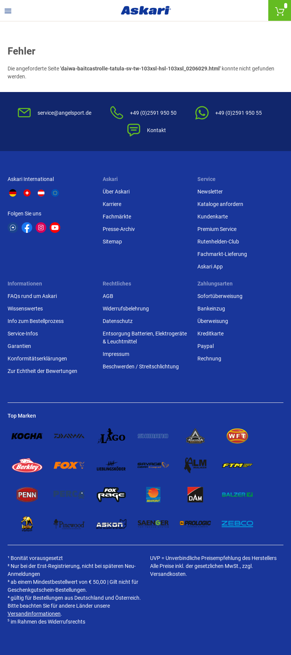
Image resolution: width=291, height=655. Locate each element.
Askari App (210, 267)
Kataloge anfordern (220, 204)
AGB (108, 296)
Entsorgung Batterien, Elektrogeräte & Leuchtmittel (145, 338)
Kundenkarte (212, 217)
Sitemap (112, 242)
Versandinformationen (34, 614)
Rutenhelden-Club (218, 242)
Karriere (112, 204)
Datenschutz (118, 321)
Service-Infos (23, 334)
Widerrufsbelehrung (126, 309)
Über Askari (116, 192)
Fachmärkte (117, 217)
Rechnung (209, 359)
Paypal (205, 346)
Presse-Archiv (119, 229)
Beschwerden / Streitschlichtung (141, 366)
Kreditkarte (210, 334)
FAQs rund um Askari (32, 296)
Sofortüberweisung (219, 296)
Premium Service (216, 229)
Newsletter (210, 192)
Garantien (19, 346)
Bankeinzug (211, 309)
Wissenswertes (25, 309)
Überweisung (212, 321)
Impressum (116, 354)
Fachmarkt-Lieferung (222, 254)
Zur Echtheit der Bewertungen (42, 371)
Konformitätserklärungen (37, 359)
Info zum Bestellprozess (36, 321)
